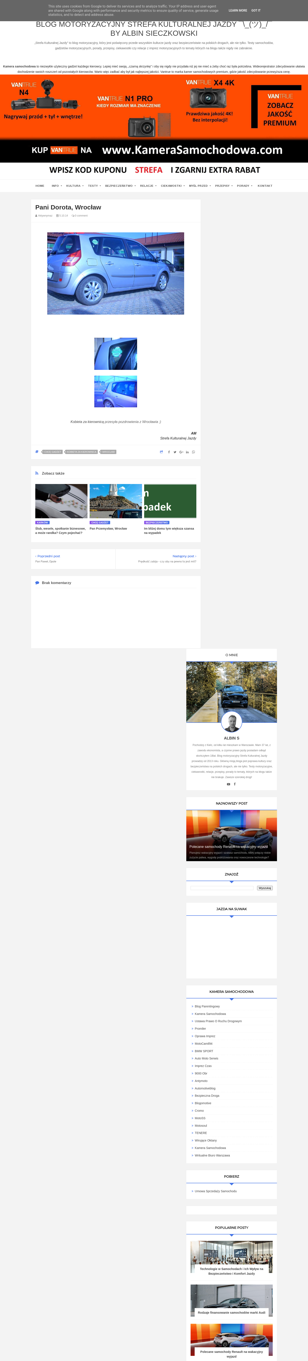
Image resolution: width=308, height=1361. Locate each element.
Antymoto (221, 617)
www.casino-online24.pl (202, 1352)
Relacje (146, 187)
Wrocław (108, 453)
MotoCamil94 (223, 579)
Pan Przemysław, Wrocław (108, 530)
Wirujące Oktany (226, 676)
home (40, 187)
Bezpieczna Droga (227, 631)
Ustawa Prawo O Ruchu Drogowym (238, 557)
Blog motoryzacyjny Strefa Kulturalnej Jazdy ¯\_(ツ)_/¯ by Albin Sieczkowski (154, 29)
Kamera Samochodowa (230, 549)
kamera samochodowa (69, 1220)
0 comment (80, 216)
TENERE (221, 669)
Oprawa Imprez (225, 572)
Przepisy (222, 187)
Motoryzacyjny (233, 1338)
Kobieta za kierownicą (87, 423)
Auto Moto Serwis (226, 594)
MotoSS (220, 654)
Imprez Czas (223, 602)
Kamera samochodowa (230, 684)
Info (55, 187)
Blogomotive (223, 639)
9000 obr (221, 609)
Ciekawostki (171, 187)
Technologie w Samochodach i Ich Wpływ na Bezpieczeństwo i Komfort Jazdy (242, 809)
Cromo (219, 646)
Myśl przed (198, 187)
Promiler (220, 564)
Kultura (73, 187)
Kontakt (265, 187)
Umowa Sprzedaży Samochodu (235, 727)
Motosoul (221, 661)
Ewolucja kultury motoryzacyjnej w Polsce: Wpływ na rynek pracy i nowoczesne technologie (241, 945)
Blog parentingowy (227, 542)
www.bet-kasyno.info (285, 1352)
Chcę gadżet (52, 453)
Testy (93, 187)
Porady (243, 187)
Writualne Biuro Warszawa (232, 691)
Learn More (238, 10)
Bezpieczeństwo (119, 187)
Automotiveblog (225, 624)
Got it (256, 10)
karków (42, 524)
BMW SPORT (224, 587)
